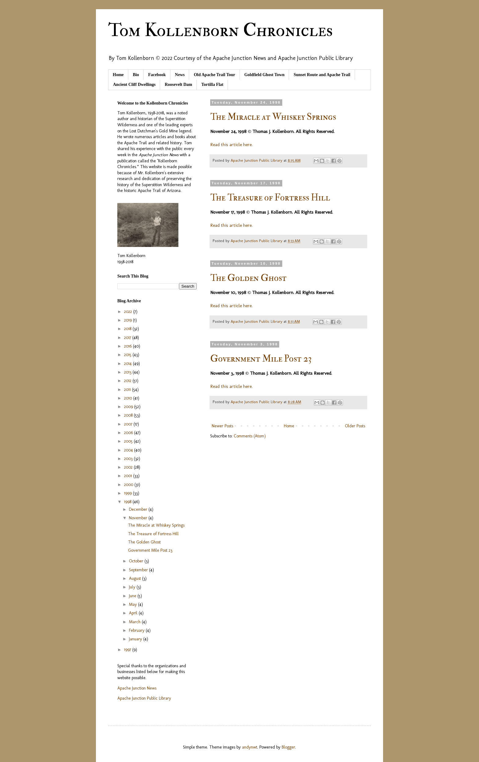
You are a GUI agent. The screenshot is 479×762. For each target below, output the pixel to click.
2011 (128, 389)
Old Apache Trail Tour (214, 74)
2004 (129, 450)
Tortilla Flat (212, 84)
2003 (129, 458)
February (137, 630)
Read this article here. (231, 144)
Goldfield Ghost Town (264, 74)
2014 (128, 363)
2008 (129, 415)
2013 (128, 372)
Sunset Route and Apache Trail (322, 74)
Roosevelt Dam (178, 84)
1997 (128, 649)
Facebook (157, 74)
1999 (128, 493)
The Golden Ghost (248, 278)
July (133, 587)
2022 (128, 311)
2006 (129, 432)
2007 (128, 424)
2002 (129, 467)
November (138, 518)
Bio (136, 74)
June (133, 595)
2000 (129, 484)
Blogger (288, 747)
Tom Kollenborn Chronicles (220, 30)
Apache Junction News (136, 688)
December (138, 509)
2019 (128, 320)
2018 (128, 328)
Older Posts (355, 426)
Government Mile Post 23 (261, 358)
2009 (129, 406)
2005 (129, 441)
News (180, 74)
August (135, 578)
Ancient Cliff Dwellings (134, 84)
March (135, 621)
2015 (128, 354)
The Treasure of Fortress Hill (270, 197)
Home (118, 74)
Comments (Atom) (250, 436)
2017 (128, 337)
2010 (128, 398)
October (136, 561)
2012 (128, 380)
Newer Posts (222, 426)
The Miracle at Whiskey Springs (273, 117)
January (136, 639)
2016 (128, 346)
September (139, 569)
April (134, 613)
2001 (128, 475)
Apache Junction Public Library (144, 698)
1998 (128, 501)
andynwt (249, 747)
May (133, 604)
